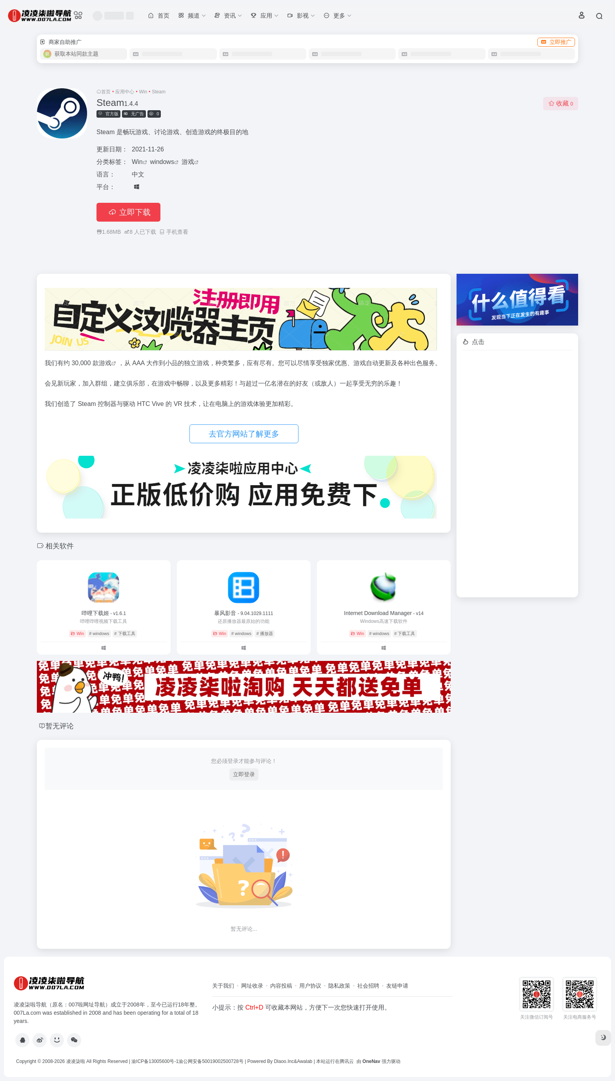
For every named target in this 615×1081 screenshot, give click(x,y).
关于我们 (223, 986)
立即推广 (556, 42)
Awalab (304, 1061)
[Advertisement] (517, 473)
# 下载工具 (124, 633)
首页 (106, 92)
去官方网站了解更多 (244, 433)
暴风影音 (243, 613)
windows (162, 161)
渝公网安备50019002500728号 (210, 1061)
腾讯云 (347, 1061)
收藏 (560, 103)
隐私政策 (339, 986)
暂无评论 (59, 726)
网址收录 (252, 986)
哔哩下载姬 (104, 613)
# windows (99, 633)
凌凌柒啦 (75, 1061)
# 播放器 (265, 633)
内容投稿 (281, 986)
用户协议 (310, 986)
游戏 (188, 161)
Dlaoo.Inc (284, 1061)
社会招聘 (368, 986)
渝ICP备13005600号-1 (154, 1061)
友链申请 (397, 986)
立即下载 (128, 212)
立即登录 (244, 774)
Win (143, 92)
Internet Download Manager (384, 613)
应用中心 (124, 92)
